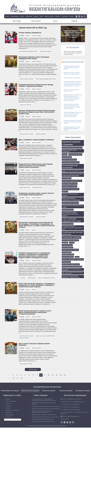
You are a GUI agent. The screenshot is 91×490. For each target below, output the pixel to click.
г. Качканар (22, 278)
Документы (57, 16)
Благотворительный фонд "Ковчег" (28, 51)
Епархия (22, 16)
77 (17, 378)
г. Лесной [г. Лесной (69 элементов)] (72, 242)
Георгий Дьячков (31, 278)
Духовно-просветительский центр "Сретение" (45, 417)
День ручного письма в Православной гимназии (34, 344)
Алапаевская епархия (82, 390)
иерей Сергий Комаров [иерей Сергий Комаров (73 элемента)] (67, 256)
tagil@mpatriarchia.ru (72, 416)
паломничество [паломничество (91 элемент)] (66, 262)
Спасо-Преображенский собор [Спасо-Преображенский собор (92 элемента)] (70, 240)
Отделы (41, 16)
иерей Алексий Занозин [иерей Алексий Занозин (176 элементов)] (70, 250)
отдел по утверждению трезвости (46, 278)
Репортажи (74, 21)
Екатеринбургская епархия (10, 390)
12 (56, 375)
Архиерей (36, 16)
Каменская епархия (48, 390)
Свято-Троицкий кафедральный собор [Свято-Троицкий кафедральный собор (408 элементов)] (71, 220)
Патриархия (73, 47)
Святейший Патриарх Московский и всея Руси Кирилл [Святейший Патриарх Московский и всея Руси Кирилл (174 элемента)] (70, 214)
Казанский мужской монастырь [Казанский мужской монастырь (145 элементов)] (72, 181)
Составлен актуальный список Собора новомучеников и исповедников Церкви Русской (73, 122)
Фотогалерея (65, 16)
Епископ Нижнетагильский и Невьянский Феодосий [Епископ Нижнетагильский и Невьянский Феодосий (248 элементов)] (72, 174)
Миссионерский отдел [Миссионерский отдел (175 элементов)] (69, 183)
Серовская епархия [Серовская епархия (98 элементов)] (67, 223)
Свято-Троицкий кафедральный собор (45, 79)
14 (65, 375)
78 (21, 378)
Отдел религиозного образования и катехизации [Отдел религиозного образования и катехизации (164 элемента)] (71, 199)
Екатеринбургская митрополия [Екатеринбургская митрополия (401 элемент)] (70, 166)
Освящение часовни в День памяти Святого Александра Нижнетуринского (36, 194)
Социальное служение (45, 51)
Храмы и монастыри (49, 16)
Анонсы (55, 21)
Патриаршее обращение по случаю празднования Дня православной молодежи (72, 67)
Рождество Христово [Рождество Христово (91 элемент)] (67, 209)
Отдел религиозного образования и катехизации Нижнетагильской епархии (43, 399)
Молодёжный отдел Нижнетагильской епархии (46, 408)
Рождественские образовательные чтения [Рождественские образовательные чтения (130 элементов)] (72, 206)
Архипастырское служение (26, 79)
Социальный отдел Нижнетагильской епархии (45, 406)
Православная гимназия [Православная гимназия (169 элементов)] (70, 203)
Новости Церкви (16, 21)
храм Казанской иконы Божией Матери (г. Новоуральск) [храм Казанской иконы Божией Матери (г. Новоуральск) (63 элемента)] (71, 269)
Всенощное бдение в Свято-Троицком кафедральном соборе (34, 57)
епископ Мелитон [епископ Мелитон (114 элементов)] (67, 245)
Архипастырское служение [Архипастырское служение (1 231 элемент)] (71, 143)
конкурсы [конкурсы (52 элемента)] (77, 256)
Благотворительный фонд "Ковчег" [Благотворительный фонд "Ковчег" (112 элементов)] (72, 147)
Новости (7, 16)
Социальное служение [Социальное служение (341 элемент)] (71, 237)
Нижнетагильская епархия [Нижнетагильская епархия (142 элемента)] (70, 189)
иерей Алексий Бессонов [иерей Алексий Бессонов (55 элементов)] (67, 247)
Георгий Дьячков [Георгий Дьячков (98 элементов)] (66, 157)
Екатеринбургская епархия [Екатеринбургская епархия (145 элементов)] (70, 162)
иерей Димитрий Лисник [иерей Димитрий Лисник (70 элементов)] (68, 254)
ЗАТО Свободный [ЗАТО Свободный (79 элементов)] (66, 178)
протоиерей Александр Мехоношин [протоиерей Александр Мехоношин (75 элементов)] (70, 264)
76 (13, 378)
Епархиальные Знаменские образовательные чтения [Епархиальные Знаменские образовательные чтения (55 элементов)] (71, 171)
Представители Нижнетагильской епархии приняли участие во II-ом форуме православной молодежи (36, 165)
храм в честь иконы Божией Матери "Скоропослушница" (36, 336)
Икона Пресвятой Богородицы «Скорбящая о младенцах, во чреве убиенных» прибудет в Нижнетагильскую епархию (37, 285)
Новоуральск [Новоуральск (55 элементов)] (65, 191)
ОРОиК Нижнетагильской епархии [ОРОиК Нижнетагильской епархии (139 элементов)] (70, 194)
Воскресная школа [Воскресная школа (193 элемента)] (75, 154)
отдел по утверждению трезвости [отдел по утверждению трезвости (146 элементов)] (72, 259)
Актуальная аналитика (73, 62)
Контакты (71, 16)
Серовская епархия (40, 134)
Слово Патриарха (15, 16)
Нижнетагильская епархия (30, 390)
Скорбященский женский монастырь (43, 419)
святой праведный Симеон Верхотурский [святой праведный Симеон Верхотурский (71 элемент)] (72, 266)
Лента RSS (65, 419)
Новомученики (29, 16)
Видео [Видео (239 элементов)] (64, 154)
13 (60, 375)
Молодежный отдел (37, 187)
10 (48, 375)
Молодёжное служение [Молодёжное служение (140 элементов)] (69, 186)
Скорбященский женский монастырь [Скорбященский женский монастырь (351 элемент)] (72, 233)
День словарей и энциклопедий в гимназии (36, 140)
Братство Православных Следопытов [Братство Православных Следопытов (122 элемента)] (69, 150)
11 (52, 375)
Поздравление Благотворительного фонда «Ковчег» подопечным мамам (36, 85)
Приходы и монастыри (12, 410)
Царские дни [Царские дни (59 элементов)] (65, 242)
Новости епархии (36, 35)
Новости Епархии (35, 21)
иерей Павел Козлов (24, 187)
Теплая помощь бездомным (30, 33)
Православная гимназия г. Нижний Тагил (44, 414)
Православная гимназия (25, 158)
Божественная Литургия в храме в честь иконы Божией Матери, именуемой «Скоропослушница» (35, 312)
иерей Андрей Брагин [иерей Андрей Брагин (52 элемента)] (66, 252)
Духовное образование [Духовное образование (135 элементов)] (69, 159)
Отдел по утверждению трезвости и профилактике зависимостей (42, 411)
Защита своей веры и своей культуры (72, 77)
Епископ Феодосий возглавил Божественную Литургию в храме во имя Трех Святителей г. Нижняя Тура (37, 112)
